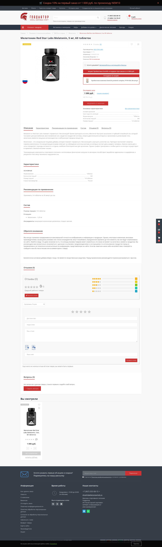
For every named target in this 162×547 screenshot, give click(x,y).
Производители (26, 529)
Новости (23, 494)
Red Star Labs (98, 49)
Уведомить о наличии (95, 103)
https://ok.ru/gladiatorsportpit (57, 504)
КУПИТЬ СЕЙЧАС (31, 457)
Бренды (122, 27)
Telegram (84, 511)
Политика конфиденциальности (101, 477)
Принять (136, 544)
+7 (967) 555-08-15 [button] (91, 491)
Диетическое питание (108, 27)
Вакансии (24, 500)
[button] (159, 239)
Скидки (131, 27)
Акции (55, 32)
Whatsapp (88, 511)
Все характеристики (132, 109)
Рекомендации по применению (64, 128)
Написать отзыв (31, 295)
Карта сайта (25, 526)
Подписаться (133, 473)
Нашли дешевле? (103, 93)
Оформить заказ (136, 18)
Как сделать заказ (27, 491)
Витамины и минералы (61, 27)
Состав (83, 128)
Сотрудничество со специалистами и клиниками (97, 8)
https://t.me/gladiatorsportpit (61, 504)
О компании (25, 497)
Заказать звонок (112, 20)
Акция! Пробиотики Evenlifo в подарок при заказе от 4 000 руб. (111, 71)
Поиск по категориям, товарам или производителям (69, 21)
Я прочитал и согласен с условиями (105, 477)
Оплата (33, 8)
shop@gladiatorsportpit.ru (92, 495)
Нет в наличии (31, 453)
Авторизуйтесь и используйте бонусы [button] (112, 65)
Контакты (62, 8)
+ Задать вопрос (32, 388)
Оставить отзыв (131, 360)
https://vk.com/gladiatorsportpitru (53, 504)
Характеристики (42, 128)
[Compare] (138, 44)
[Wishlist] (131, 44)
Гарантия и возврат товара (47, 8)
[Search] (98, 18)
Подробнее (53, 544)
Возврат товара (26, 523)
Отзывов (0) (93, 128)
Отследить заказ (74, 8)
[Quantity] (31, 448)
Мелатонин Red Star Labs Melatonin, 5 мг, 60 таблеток (31, 432)
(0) (100, 44)
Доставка (25, 8)
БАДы (76, 27)
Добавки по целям (88, 27)
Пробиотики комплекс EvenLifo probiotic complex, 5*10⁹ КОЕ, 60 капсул (114, 80)
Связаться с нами (27, 520)
